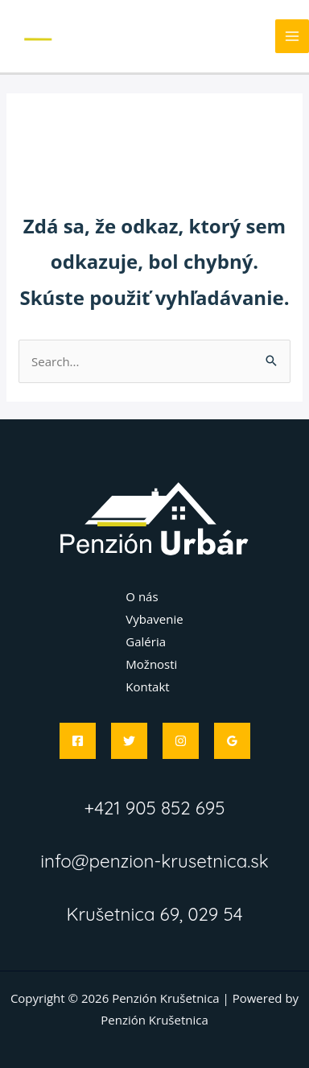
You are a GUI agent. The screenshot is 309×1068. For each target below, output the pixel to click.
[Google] (232, 741)
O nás (142, 596)
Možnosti (151, 664)
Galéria (146, 641)
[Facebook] (78, 741)
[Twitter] (129, 741)
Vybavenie (154, 619)
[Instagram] (181, 741)
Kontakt (147, 686)
